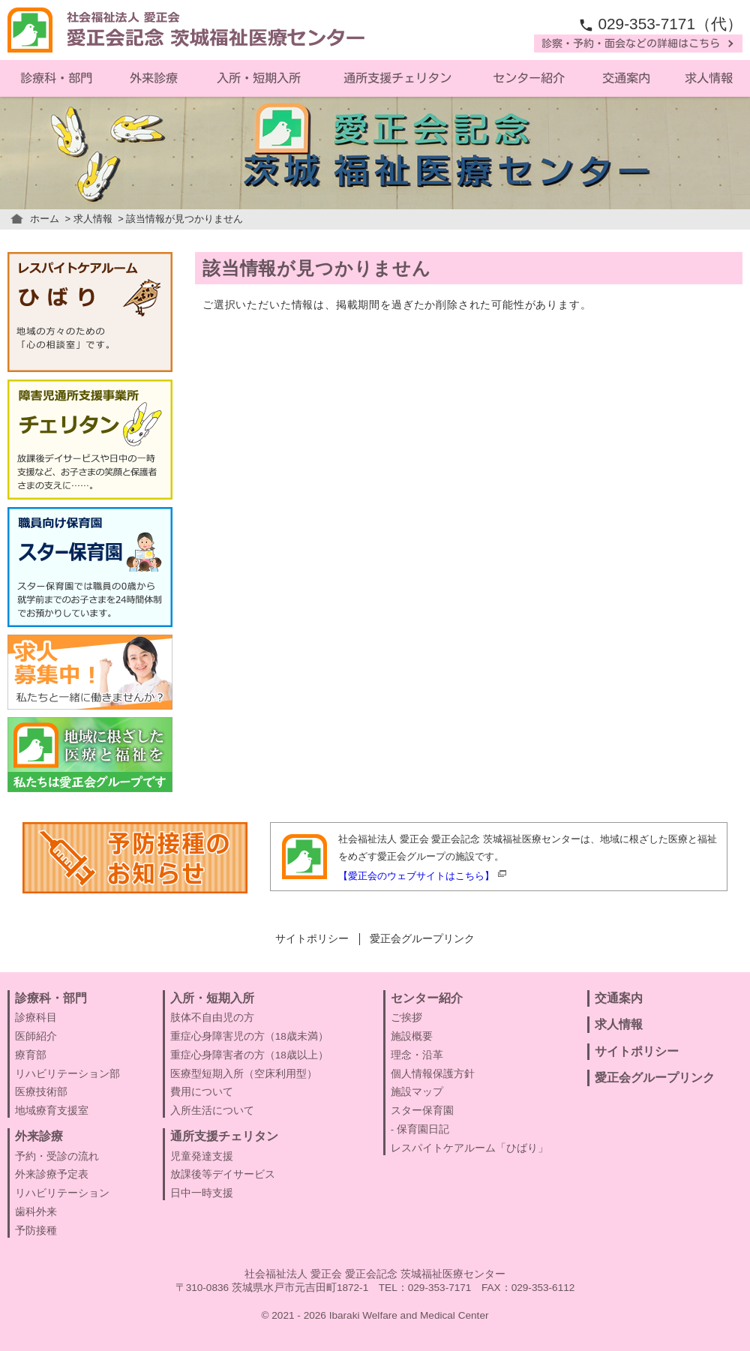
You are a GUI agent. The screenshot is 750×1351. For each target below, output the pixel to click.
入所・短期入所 (259, 78)
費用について (201, 1091)
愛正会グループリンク (422, 938)
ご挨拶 (406, 1017)
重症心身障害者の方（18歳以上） (249, 1055)
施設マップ (417, 1091)
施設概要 (412, 1036)
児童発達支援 (201, 1156)
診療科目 (36, 1017)
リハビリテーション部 (67, 1073)
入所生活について (212, 1110)
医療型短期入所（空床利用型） (243, 1073)
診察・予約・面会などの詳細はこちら (631, 43)
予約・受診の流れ (57, 1156)
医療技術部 (41, 1091)
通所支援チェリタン (398, 78)
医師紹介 (36, 1036)
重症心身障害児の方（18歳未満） (249, 1036)
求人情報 (93, 218)
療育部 (30, 1055)
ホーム (44, 218)
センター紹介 (529, 78)
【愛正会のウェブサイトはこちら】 (416, 875)
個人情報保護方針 (433, 1073)
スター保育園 (422, 1110)
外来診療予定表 (51, 1174)
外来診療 (154, 78)
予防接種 (36, 1230)
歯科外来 (36, 1211)
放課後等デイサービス (222, 1174)
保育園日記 (423, 1129)
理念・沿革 (417, 1055)
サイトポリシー (312, 938)
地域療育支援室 (51, 1110)
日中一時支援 (201, 1193)
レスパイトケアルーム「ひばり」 (469, 1148)
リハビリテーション (62, 1193)
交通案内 (626, 78)
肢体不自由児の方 (212, 1017)
